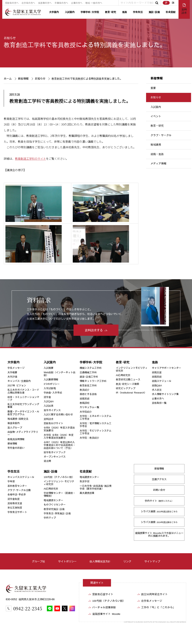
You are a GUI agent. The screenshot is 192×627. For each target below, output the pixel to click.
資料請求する (94, 330)
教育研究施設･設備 (54, 509)
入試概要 (48, 368)
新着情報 (23, 78)
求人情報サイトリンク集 (165, 394)
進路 (124, 12)
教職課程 (84, 403)
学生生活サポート (17, 512)
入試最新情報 (51, 379)
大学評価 (12, 376)
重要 (153, 88)
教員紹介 (84, 390)
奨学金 (47, 397)
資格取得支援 (15, 503)
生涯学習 (84, 481)
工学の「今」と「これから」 (158, 607)
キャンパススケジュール (21, 477)
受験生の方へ (12, 3)
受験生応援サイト (102, 594)
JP (166, 2)
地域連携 (156, 144)
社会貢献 (171, 12)
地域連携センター (53, 500)
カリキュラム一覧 (89, 407)
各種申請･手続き (17, 494)
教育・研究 (157, 126)
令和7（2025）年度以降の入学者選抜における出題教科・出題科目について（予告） (59, 445)
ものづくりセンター (55, 504)
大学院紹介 (86, 412)
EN (173, 2)
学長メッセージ (16, 368)
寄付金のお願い (16, 448)
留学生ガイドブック (55, 452)
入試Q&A (49, 401)
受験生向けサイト (53, 423)
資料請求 (48, 419)
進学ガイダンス (52, 410)
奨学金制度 (14, 499)
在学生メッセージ (151, 600)
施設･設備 (154, 12)
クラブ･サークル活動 (19, 490)
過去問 (47, 461)
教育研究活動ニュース (128, 379)
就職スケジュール (161, 381)
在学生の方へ (28, 3)
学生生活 (138, 12)
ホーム (8, 78)
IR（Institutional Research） (131, 392)
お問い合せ (159, 490)
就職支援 (157, 372)
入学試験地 (50, 388)
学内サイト (159, 501)
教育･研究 (110, 12)
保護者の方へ (45, 3)
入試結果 (48, 406)
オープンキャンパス (55, 456)
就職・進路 (157, 154)
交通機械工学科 (88, 372)
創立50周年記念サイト (154, 594)
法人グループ (15, 427)
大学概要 (12, 372)
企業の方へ (76, 3)
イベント (156, 116)
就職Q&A (157, 385)
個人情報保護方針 (99, 561)
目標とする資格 (88, 394)
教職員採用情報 (16, 439)
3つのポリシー (52, 384)
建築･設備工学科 (89, 376)
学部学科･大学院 (90, 12)
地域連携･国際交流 (18, 419)
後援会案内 (14, 423)
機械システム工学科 (91, 368)
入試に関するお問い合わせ (58, 414)
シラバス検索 (159, 511)
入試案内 (70, 12)
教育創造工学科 (88, 385)
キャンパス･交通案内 (19, 381)
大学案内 (54, 12)
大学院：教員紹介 (89, 438)
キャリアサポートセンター (166, 368)
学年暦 (11, 481)
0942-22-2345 (27, 608)
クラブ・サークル (161, 135)
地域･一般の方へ (93, 3)
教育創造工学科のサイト (30, 158)
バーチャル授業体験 (104, 607)
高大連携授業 (87, 493)
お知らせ (10, 38)
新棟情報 (12, 443)
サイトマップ (152, 561)
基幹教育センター (17, 486)
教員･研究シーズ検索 (127, 384)
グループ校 (38, 561)
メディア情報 (158, 163)
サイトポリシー (67, 561)
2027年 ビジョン (17, 385)
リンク (127, 561)
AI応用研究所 (123, 375)
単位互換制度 (15, 507)
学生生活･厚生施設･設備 (57, 513)
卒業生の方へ (61, 3)
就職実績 (84, 398)
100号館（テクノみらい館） (59, 477)
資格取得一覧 (159, 403)
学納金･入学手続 (53, 392)
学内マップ (50, 518)
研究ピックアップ (125, 388)
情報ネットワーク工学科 (93, 381)
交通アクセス (159, 479)
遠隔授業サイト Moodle (159, 534)
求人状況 (157, 390)
